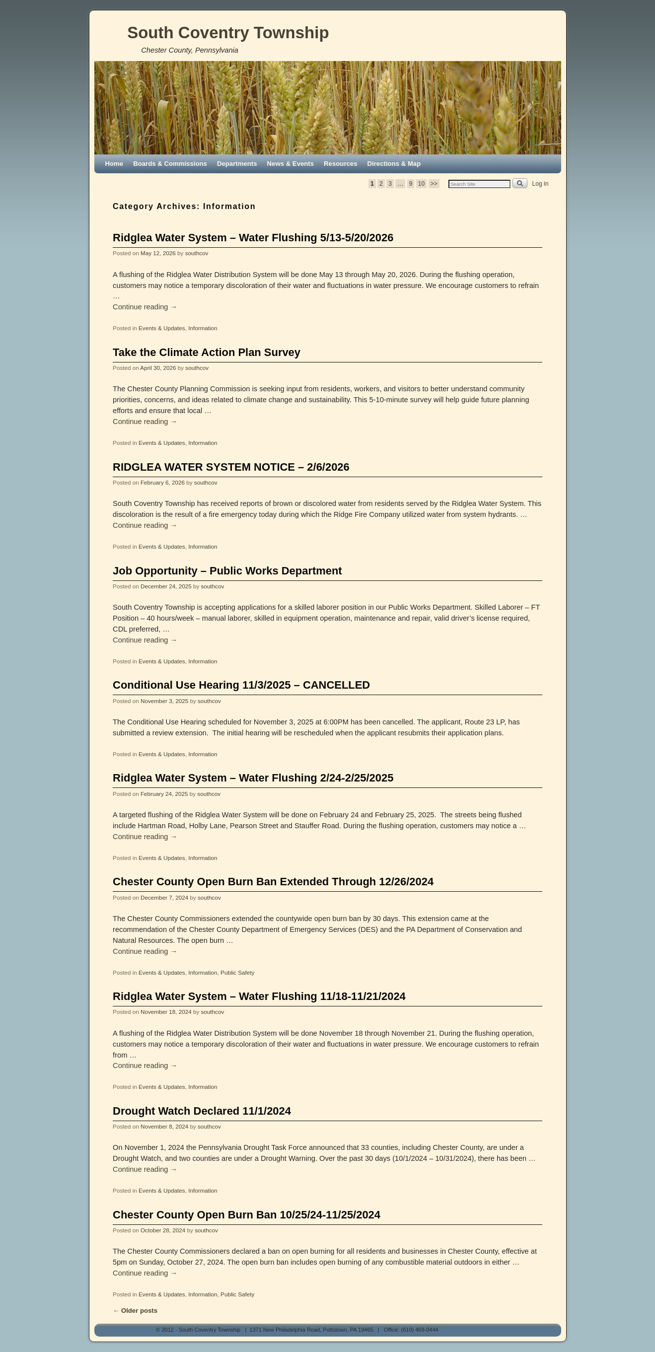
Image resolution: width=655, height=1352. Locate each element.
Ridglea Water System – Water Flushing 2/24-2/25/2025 (253, 778)
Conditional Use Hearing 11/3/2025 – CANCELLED (241, 685)
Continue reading (145, 307)
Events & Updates (162, 328)
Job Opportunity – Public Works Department (227, 571)
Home (114, 163)
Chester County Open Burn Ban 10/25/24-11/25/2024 (246, 1215)
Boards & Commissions (170, 163)
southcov (197, 253)
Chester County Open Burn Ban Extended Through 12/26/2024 (273, 881)
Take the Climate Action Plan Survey (206, 352)
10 (421, 183)
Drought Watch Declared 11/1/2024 (202, 1111)
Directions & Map (394, 163)
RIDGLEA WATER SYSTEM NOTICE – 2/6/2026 (231, 467)
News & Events (290, 163)
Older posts (135, 1310)
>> (434, 183)
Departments (237, 163)
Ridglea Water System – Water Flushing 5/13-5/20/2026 (253, 237)
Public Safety (237, 972)
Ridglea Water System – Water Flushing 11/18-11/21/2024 (259, 996)
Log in (540, 183)
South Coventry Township (228, 32)
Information (202, 328)
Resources (340, 163)
